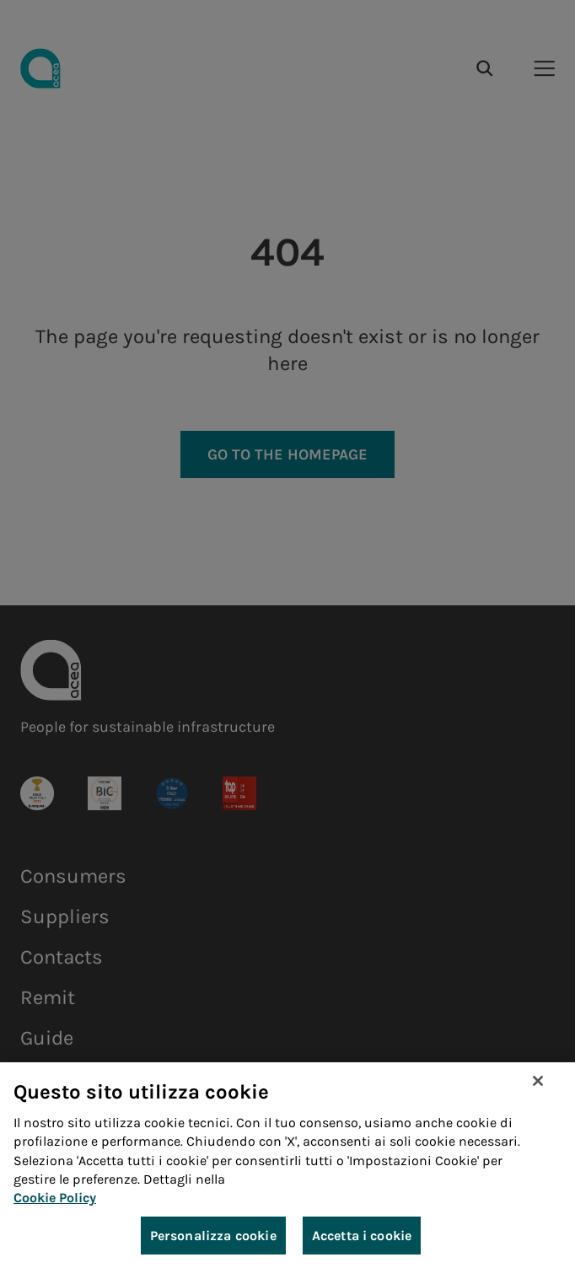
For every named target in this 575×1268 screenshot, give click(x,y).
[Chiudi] (537, 1081)
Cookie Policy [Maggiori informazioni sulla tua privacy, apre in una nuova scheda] (54, 1199)
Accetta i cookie (362, 1236)
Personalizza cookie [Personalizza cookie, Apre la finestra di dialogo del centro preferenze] (213, 1236)
